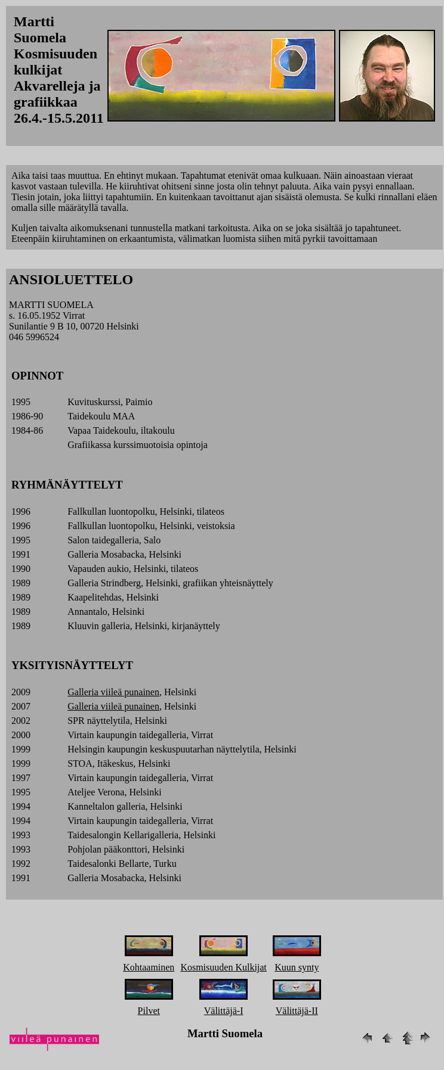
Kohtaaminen (148, 967)
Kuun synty (297, 967)
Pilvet (149, 1011)
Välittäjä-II (297, 1011)
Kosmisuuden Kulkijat (223, 967)
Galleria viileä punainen (113, 692)
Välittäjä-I (223, 1011)
